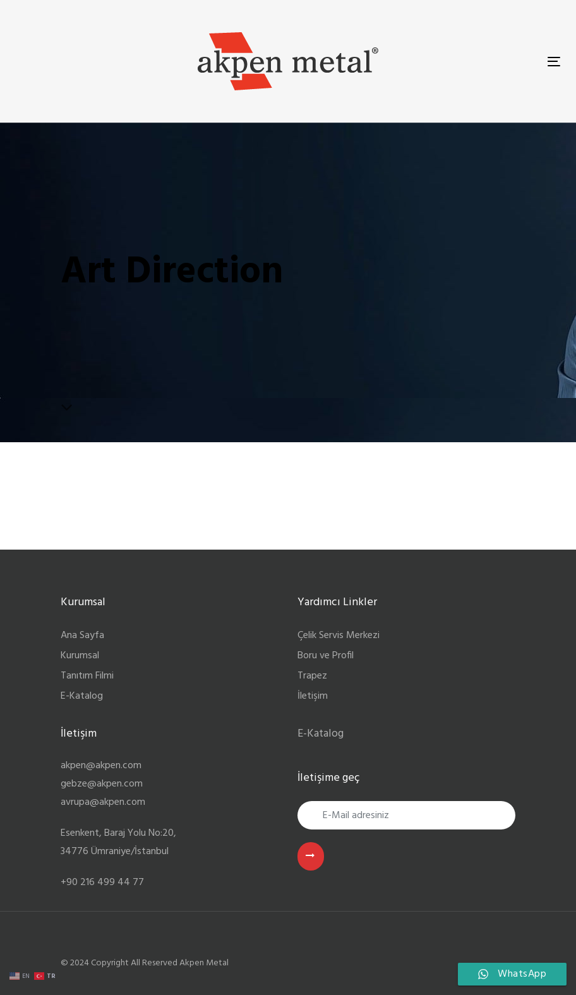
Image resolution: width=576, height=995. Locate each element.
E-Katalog (82, 696)
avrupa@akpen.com (103, 802)
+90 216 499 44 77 (102, 882)
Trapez (312, 676)
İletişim (312, 696)
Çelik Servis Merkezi (338, 635)
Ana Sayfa (82, 635)
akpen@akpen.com (101, 765)
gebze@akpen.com (102, 784)
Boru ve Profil (325, 656)
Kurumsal (80, 656)
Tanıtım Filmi (87, 676)
